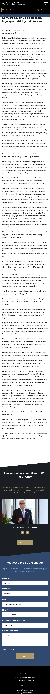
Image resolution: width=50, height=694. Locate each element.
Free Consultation (8, 15)
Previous (22, 532)
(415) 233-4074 (42, 10)
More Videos (25, 542)
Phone (6, 610)
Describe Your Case (11, 630)
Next (27, 532)
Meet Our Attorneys (9, 9)
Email (5, 599)
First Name (8, 578)
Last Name (7, 589)
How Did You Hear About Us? (13, 620)
